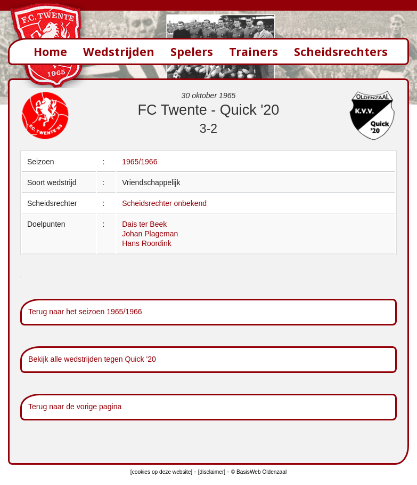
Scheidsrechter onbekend (164, 203)
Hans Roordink (146, 243)
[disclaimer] (211, 472)
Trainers (253, 51)
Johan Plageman (150, 233)
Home (50, 51)
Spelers (191, 51)
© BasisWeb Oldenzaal (259, 472)
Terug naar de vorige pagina (74, 406)
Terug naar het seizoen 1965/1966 (85, 311)
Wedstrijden (118, 51)
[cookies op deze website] (161, 472)
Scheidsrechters (341, 51)
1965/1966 (139, 161)
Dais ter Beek (144, 224)
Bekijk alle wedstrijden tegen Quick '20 (92, 359)
